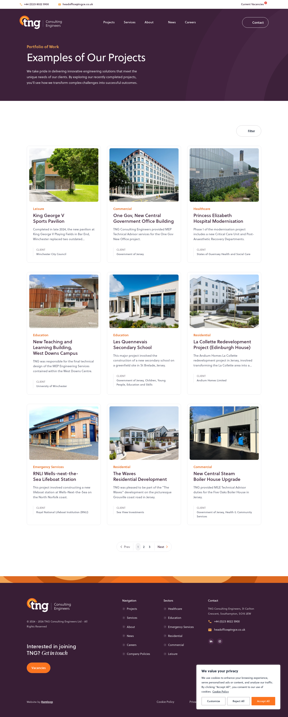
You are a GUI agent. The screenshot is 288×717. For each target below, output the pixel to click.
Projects (109, 22)
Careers (190, 22)
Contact (258, 22)
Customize (213, 701)
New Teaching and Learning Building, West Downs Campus (55, 358)
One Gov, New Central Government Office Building (143, 229)
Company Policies (138, 654)
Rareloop (47, 702)
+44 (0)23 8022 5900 (36, 4)
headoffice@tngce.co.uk (78, 4)
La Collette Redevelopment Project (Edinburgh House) (222, 355)
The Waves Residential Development (140, 487)
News (172, 22)
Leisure (172, 654)
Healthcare (175, 609)
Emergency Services (181, 627)
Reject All (238, 701)
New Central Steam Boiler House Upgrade (216, 487)
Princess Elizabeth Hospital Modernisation (218, 229)
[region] (238, 687)
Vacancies (39, 668)
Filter (251, 131)
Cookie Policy (220, 692)
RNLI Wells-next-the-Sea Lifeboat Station (55, 487)
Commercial (176, 645)
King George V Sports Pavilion (49, 229)
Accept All (263, 701)
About (149, 22)
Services (129, 22)
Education (174, 618)
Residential (175, 636)
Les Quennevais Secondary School (132, 355)
